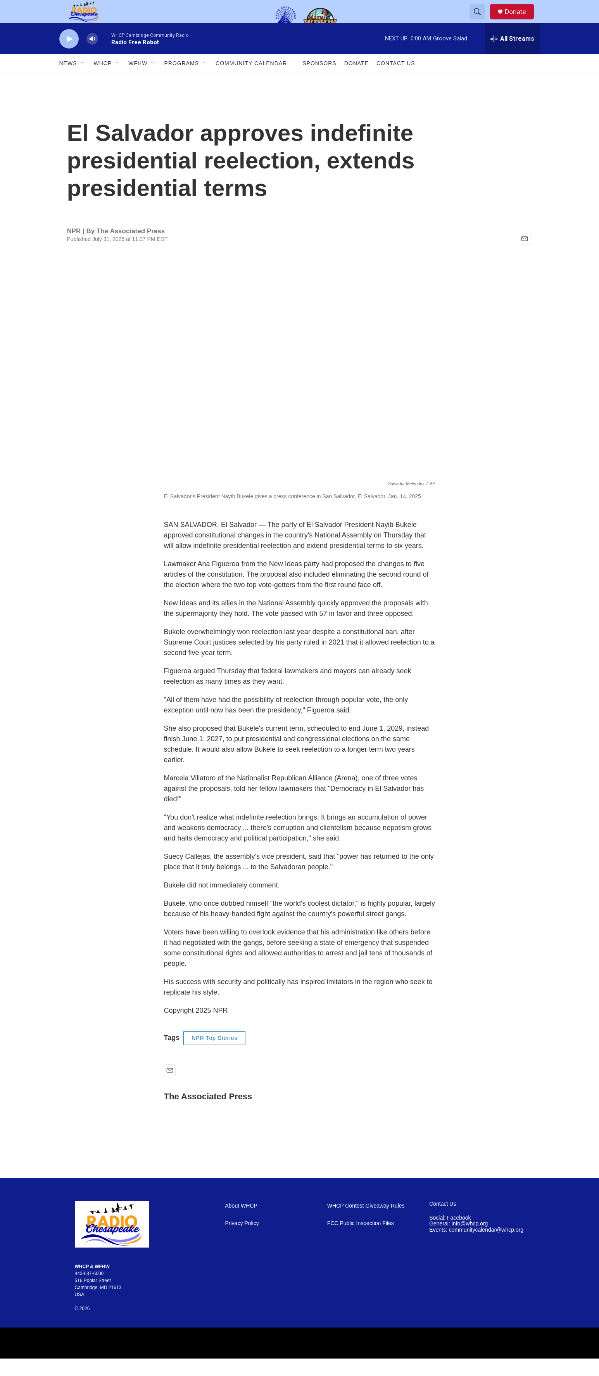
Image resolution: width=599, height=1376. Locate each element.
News (68, 81)
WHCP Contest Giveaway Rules (366, 1223)
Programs (181, 81)
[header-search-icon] (481, 20)
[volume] (92, 56)
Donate (520, 20)
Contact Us (395, 81)
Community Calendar (251, 81)
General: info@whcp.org (458, 1241)
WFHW (137, 81)
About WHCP (241, 1223)
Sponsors (319, 81)
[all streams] (512, 56)
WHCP (103, 81)
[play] (69, 56)
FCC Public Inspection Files (360, 1241)
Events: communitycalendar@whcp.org (476, 1247)
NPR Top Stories (214, 1055)
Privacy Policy (242, 1241)
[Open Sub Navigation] (83, 81)
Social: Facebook (450, 1235)
